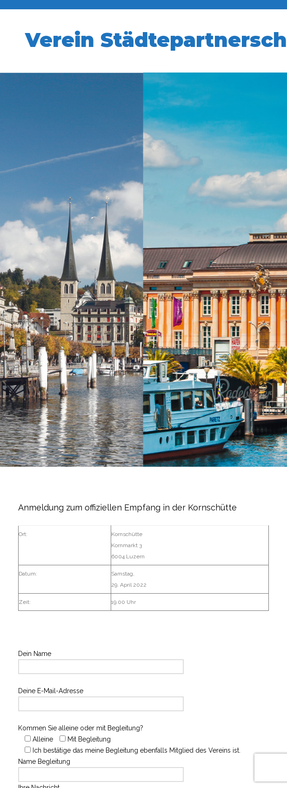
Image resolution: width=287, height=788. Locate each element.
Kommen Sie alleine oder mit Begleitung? (129, 739)
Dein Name (101, 660)
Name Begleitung (101, 768)
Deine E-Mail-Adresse (101, 697)
